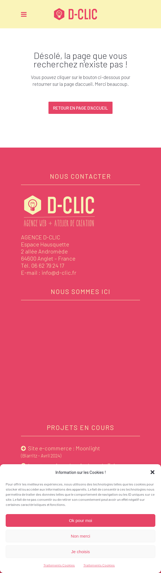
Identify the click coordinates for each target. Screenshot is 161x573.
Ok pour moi (80, 520)
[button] (152, 472)
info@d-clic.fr (58, 272)
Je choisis (80, 551)
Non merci (80, 536)
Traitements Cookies (59, 565)
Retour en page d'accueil (80, 107)
